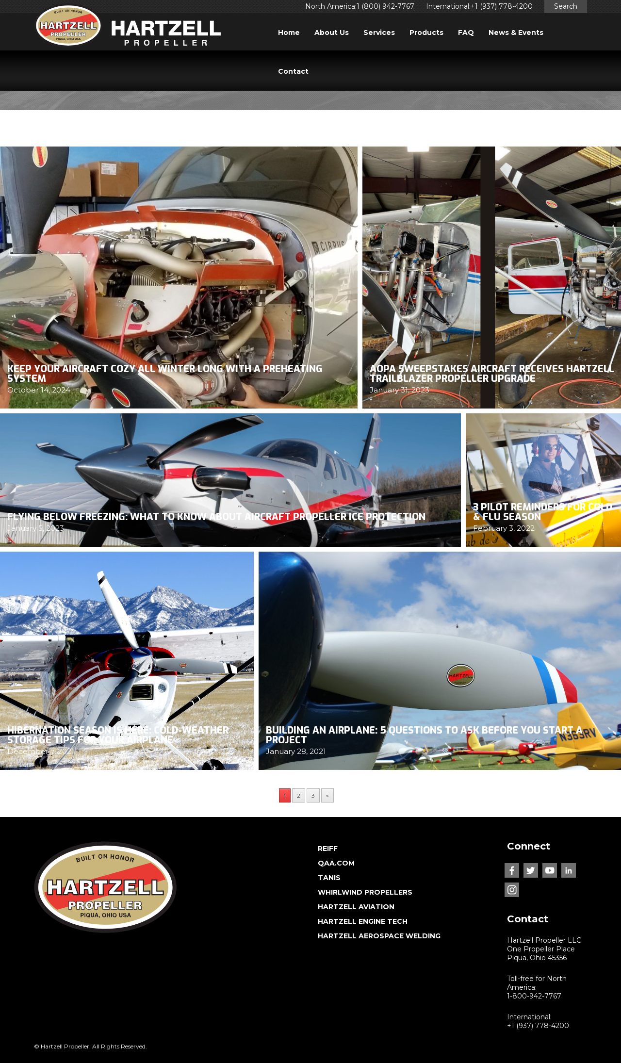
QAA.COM (336, 863)
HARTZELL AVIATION (356, 906)
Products (426, 32)
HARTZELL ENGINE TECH (363, 921)
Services (379, 32)
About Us (331, 32)
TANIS (329, 877)
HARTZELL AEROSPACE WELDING (379, 936)
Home (289, 32)
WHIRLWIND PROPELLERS (365, 892)
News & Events (516, 32)
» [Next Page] (327, 795)
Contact (293, 71)
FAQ (466, 32)
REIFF (328, 848)
